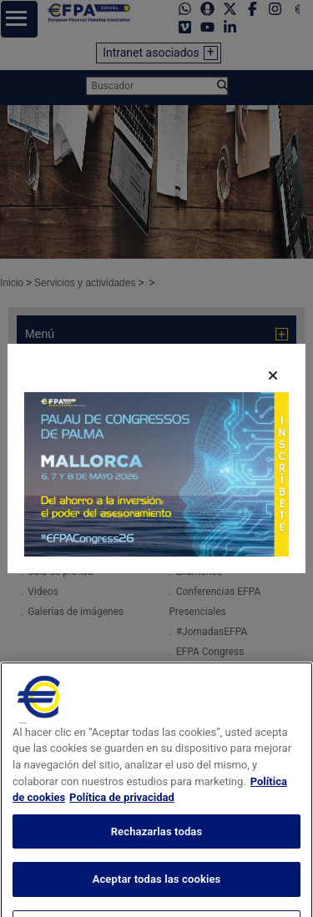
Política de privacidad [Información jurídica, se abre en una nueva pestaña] (121, 816)
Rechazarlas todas (157, 850)
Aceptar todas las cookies (157, 898)
